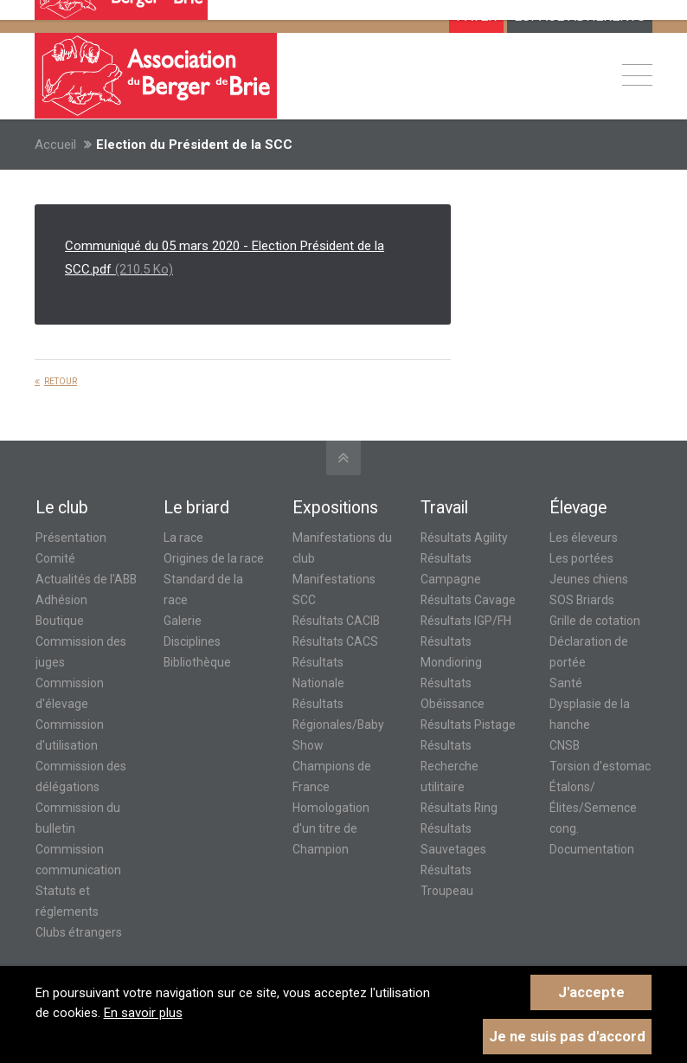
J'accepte (591, 992)
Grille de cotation (594, 621)
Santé (565, 683)
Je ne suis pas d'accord (567, 1036)
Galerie (183, 621)
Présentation (70, 537)
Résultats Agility (464, 537)
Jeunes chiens (588, 579)
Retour (60, 381)
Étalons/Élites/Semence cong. (593, 807)
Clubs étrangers (78, 932)
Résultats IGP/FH (466, 621)
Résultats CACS (335, 641)
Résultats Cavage (468, 600)
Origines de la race (214, 558)
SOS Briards (581, 600)
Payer (476, 16)
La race (183, 537)
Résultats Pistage (468, 724)
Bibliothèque (197, 662)
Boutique (59, 621)
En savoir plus (143, 1013)
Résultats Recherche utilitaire (449, 766)
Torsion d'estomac (600, 766)
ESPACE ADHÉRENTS (579, 16)
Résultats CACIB (336, 621)
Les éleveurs (583, 537)
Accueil (55, 144)
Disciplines (192, 641)
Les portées (581, 558)
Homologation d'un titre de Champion (330, 828)
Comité (55, 558)
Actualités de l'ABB (86, 579)
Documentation (591, 849)
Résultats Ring (459, 808)
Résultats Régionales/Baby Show (338, 724)
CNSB (564, 745)
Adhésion (61, 600)
